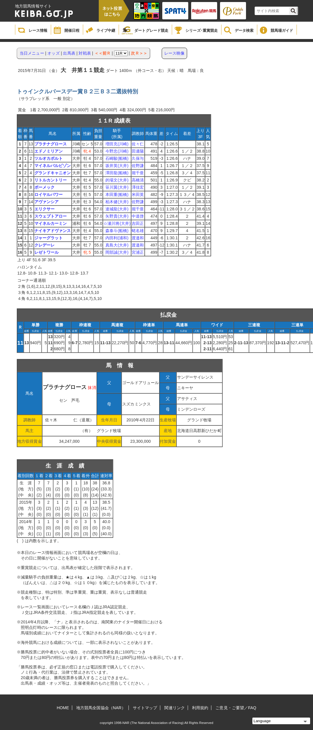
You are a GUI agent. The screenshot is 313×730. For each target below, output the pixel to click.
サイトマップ (145, 707)
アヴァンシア (46, 201)
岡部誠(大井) (116, 252)
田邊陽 (138, 151)
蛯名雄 (138, 230)
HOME (63, 707)
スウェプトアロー (50, 216)
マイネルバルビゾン (52, 165)
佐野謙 (138, 165)
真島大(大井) (116, 245)
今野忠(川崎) (116, 151)
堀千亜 (138, 173)
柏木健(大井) (116, 201)
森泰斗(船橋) (116, 230)
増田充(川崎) (116, 144)
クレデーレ (44, 245)
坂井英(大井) (116, 165)
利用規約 (200, 707)
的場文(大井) (116, 180)
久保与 (138, 158)
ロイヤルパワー (48, 194)
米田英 (138, 194)
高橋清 (138, 180)
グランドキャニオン (52, 173)
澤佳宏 (138, 187)
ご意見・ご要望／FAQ (235, 707)
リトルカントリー (50, 180)
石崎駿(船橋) (116, 158)
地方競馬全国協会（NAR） (101, 707)
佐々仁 (138, 144)
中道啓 (138, 216)
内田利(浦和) (116, 238)
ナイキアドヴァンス (52, 230)
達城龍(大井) (116, 209)
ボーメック (44, 187)
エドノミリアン (48, 151)
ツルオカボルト (48, 158)
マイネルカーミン (50, 223)
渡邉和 (138, 238)
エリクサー (44, 209)
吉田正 (138, 223)
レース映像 (174, 53)
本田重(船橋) (116, 194)
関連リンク (174, 707)
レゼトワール (46, 252)
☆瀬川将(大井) (117, 223)
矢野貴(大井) (116, 216)
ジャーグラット (48, 238)
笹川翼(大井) (116, 187)
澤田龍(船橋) (116, 173)
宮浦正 (138, 252)
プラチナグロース (50, 144)
